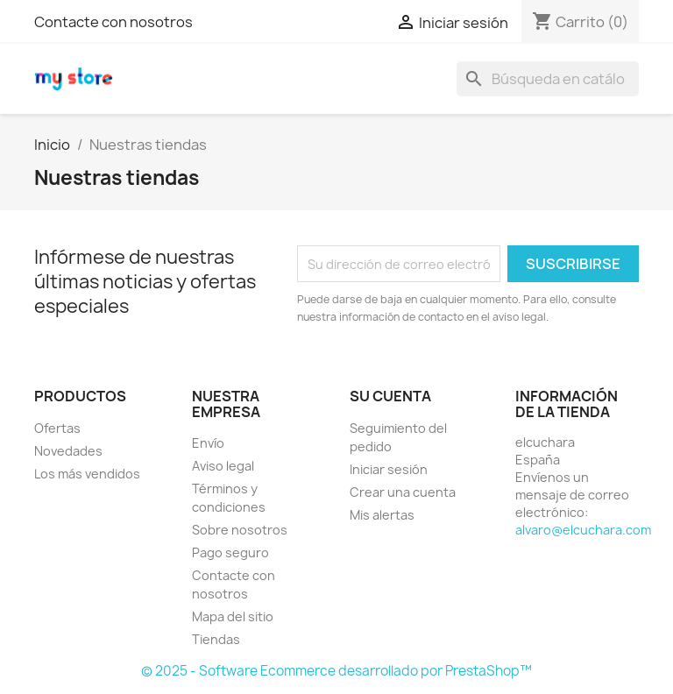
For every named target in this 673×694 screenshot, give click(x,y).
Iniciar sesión (389, 469)
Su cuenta (390, 396)
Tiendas (216, 639)
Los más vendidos (87, 473)
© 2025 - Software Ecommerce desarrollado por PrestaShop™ (336, 671)
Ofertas (57, 428)
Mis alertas (382, 514)
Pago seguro (230, 552)
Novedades (68, 451)
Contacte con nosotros (113, 22)
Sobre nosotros (239, 529)
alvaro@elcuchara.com (583, 529)
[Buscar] (548, 78)
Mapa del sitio (232, 616)
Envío (208, 443)
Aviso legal (223, 465)
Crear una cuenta (403, 492)
